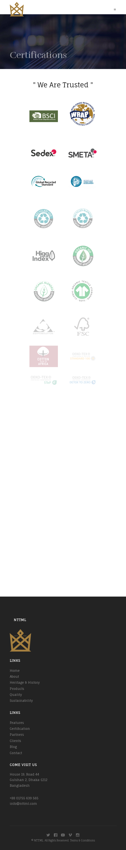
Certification (20, 729)
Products (17, 689)
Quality (16, 695)
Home (15, 670)
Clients (15, 741)
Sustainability (21, 700)
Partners (17, 734)
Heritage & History (25, 682)
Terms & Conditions (82, 840)
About (14, 676)
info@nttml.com (23, 804)
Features (17, 723)
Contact (16, 753)
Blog (13, 747)
